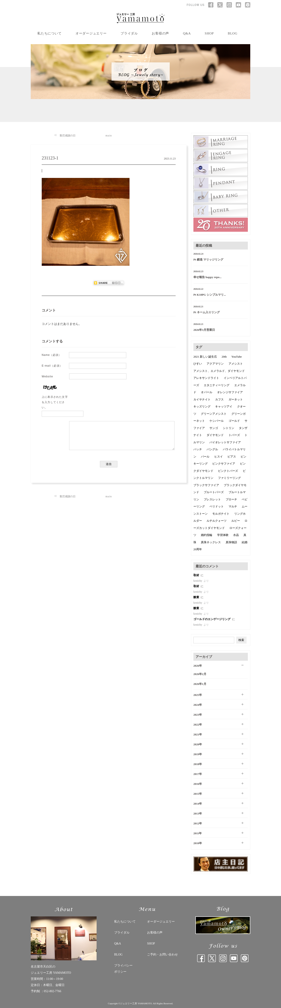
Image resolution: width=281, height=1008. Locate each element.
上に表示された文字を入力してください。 (55, 402)
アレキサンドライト (206, 378)
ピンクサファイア (223, 463)
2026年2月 (199, 674)
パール (205, 456)
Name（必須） (51, 355)
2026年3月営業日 (204, 329)
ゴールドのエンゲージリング (212, 619)
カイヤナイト (202, 399)
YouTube (236, 356)
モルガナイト (220, 513)
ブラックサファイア (206, 485)
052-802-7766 (52, 991)
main (109, 135)
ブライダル (129, 33)
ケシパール (216, 420)
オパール (206, 392)
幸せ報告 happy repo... (207, 277)
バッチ (197, 449)
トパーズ (234, 435)
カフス (219, 399)
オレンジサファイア (230, 392)
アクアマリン (215, 363)
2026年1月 (199, 684)
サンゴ (213, 428)
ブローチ (231, 499)
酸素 (196, 597)
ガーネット (236, 399)
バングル (212, 449)
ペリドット (216, 506)
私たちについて (49, 33)
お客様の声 (160, 33)
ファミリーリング (229, 478)
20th (224, 356)
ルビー (235, 520)
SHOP (209, 33)
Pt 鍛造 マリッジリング (208, 259)
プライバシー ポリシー (123, 968)
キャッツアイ (223, 406)
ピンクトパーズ (228, 470)
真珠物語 (231, 542)
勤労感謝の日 (68, 135)
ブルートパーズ (214, 492)
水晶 (236, 535)
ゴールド (234, 420)
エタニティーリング (216, 385)
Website (47, 376)
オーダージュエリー (91, 33)
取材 (196, 575)
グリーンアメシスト (214, 413)
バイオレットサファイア (225, 442)
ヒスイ (218, 456)
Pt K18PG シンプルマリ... (209, 294)
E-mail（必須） (52, 365)
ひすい (197, 363)
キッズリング (202, 406)
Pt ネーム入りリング (206, 312)
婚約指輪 (206, 535)
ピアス (231, 456)
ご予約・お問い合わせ (162, 954)
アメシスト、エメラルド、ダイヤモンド (219, 371)
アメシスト (236, 363)
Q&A (187, 33)
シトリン (228, 428)
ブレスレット (212, 499)
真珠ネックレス (211, 542)
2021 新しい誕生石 (205, 356)
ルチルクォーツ (217, 520)
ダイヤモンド (215, 435)
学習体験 (223, 535)
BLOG (232, 33)
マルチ (233, 506)
